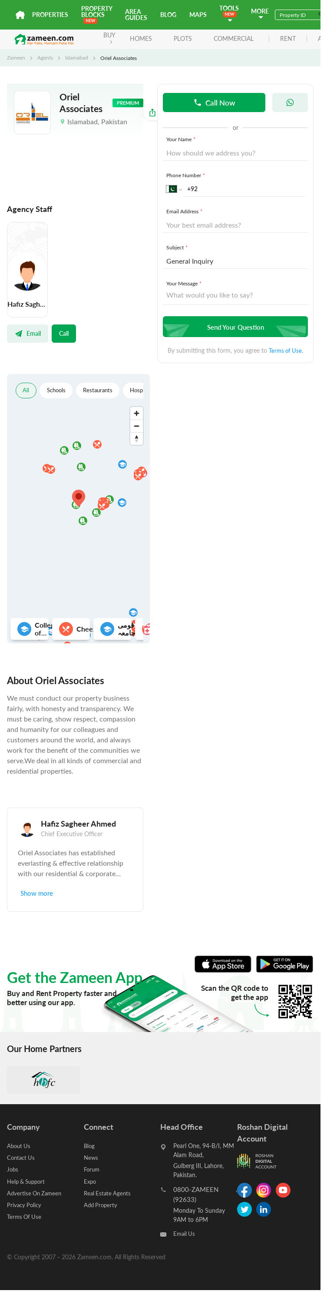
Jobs (13, 1169)
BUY (108, 37)
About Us (19, 1146)
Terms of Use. (286, 351)
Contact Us (22, 1157)
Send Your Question (234, 327)
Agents (45, 57)
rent (286, 39)
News (91, 1157)
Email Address (185, 211)
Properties (50, 14)
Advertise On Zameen (36, 1192)
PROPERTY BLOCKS (96, 14)
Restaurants (103, 390)
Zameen (16, 57)
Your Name (181, 139)
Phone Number (186, 175)
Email (27, 333)
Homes (139, 38)
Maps (198, 14)
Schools (58, 390)
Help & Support (28, 1181)
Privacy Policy (25, 1204)
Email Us (184, 1234)
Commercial (232, 38)
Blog (168, 14)
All (26, 390)
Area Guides (136, 14)
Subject (177, 247)
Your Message (184, 283)
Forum (92, 1169)
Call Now (214, 102)
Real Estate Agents (108, 1192)
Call (64, 333)
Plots (181, 38)
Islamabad (76, 57)
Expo (90, 1181)
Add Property (101, 1204)
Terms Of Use (25, 1216)
